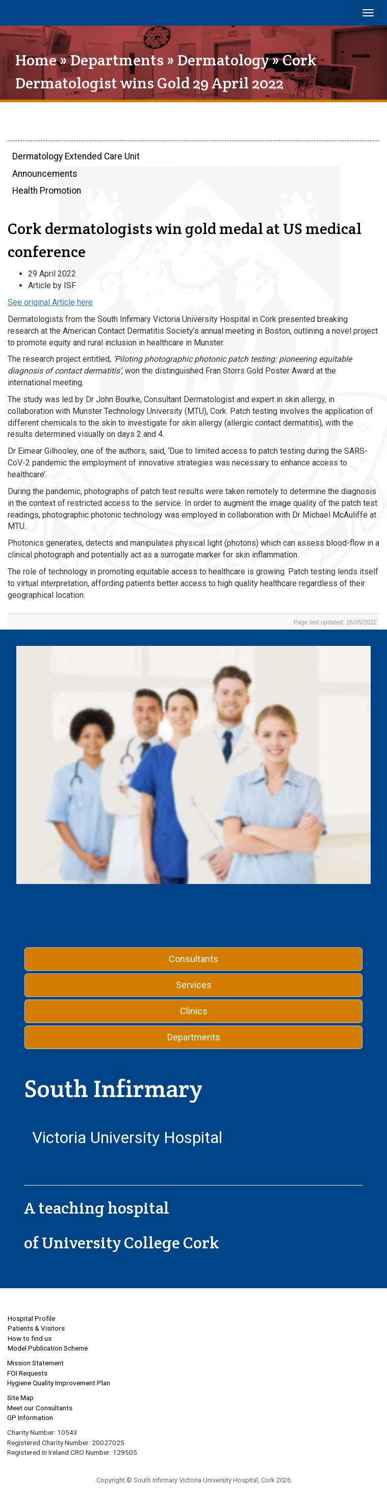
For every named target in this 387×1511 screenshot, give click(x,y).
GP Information (30, 1417)
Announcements (45, 174)
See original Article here (50, 302)
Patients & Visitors (36, 1328)
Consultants (193, 959)
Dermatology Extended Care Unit (76, 156)
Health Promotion (46, 190)
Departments (117, 60)
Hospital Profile (31, 1318)
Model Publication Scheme (48, 1348)
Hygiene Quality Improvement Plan (58, 1383)
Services (194, 985)
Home (36, 60)
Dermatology (223, 60)
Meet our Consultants (39, 1408)
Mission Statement (35, 1363)
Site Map (20, 1397)
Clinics (194, 1011)
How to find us (29, 1338)
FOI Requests (27, 1373)
